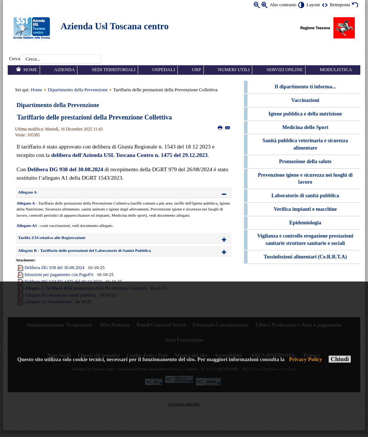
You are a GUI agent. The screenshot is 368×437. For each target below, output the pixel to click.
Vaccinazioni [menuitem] (305, 100)
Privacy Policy (305, 359)
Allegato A (26, 203)
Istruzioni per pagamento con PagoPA (59, 274)
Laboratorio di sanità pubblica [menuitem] (305, 195)
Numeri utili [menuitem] (234, 69)
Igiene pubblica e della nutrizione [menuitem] (305, 114)
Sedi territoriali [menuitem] (114, 69)
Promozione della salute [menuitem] (305, 161)
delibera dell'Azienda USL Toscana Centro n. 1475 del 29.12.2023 (129, 155)
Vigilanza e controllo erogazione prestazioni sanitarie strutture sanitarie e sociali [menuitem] (305, 239)
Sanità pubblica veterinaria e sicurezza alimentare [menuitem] (305, 144)
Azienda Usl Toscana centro (115, 26)
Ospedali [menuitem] (163, 69)
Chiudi (340, 359)
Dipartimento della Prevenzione (78, 89)
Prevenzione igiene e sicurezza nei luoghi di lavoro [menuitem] (305, 178)
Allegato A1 (27, 225)
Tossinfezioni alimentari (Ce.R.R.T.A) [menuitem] (305, 257)
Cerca (14, 59)
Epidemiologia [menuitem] (305, 222)
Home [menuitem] (30, 69)
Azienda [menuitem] (64, 69)
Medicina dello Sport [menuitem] (305, 127)
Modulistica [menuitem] (336, 69)
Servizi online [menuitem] (285, 69)
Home (36, 89)
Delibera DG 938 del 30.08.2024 (65, 169)
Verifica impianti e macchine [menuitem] (305, 209)
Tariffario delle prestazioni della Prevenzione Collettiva (94, 117)
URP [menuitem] (196, 69)
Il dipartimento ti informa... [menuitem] (305, 86)
